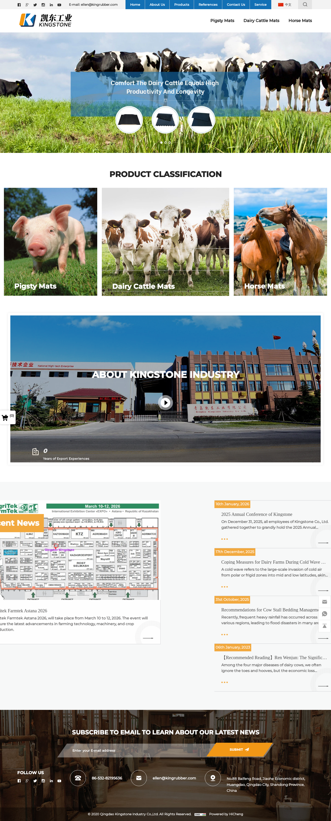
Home (135, 5)
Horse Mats (300, 20)
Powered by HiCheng (226, 814)
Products (181, 5)
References (208, 5)
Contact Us (236, 5)
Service (260, 5)
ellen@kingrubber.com (99, 5)
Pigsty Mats (222, 20)
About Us (157, 5)
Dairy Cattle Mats (261, 20)
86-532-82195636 (107, 778)
